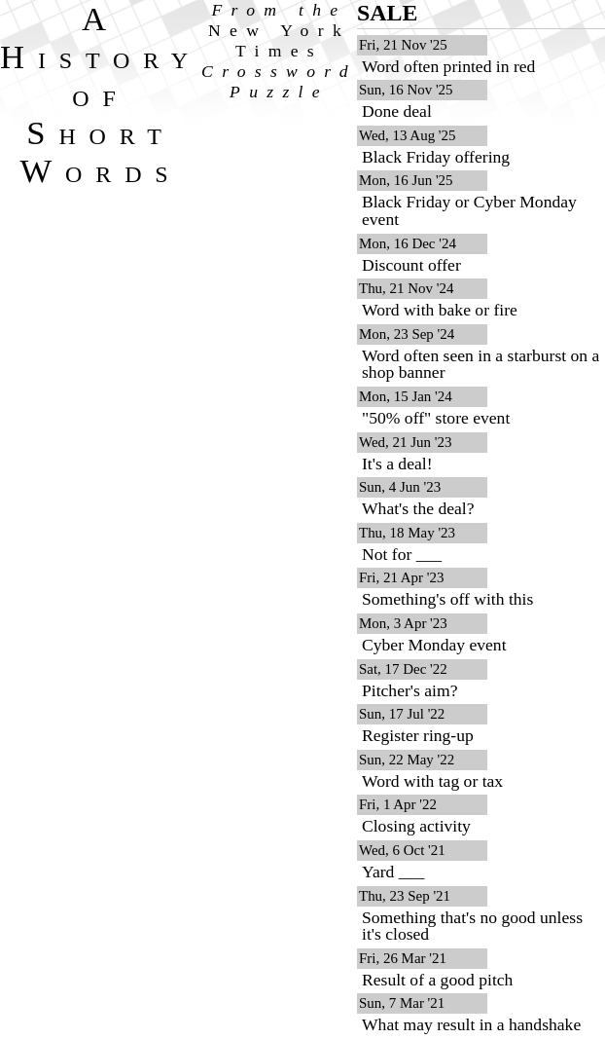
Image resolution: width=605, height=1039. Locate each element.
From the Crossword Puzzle (279, 50)
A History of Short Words (100, 94)
